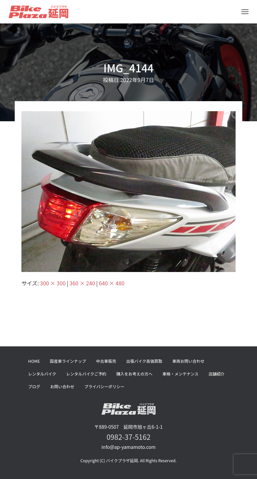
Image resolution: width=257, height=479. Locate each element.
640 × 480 (111, 283)
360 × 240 (82, 283)
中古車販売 (106, 361)
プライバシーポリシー (104, 386)
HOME (34, 361)
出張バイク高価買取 (144, 361)
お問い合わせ (62, 386)
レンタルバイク (42, 374)
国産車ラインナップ (68, 361)
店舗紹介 (216, 374)
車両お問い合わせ (188, 361)
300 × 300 (53, 283)
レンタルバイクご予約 (86, 374)
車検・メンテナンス (181, 374)
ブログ (34, 386)
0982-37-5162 (128, 437)
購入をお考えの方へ (134, 374)
